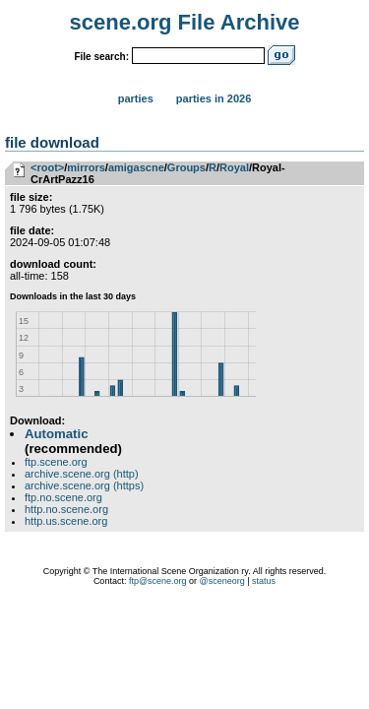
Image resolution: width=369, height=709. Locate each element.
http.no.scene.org (66, 509)
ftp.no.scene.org (63, 497)
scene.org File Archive (185, 22)
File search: (101, 56)
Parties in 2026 (213, 98)
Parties (136, 98)
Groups (186, 167)
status (264, 581)
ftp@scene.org (158, 581)
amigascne (136, 167)
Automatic (56, 433)
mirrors (86, 167)
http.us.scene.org (66, 521)
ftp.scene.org (56, 462)
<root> (47, 167)
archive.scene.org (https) (84, 485)
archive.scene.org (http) (82, 474)
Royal (234, 167)
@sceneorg (222, 581)
